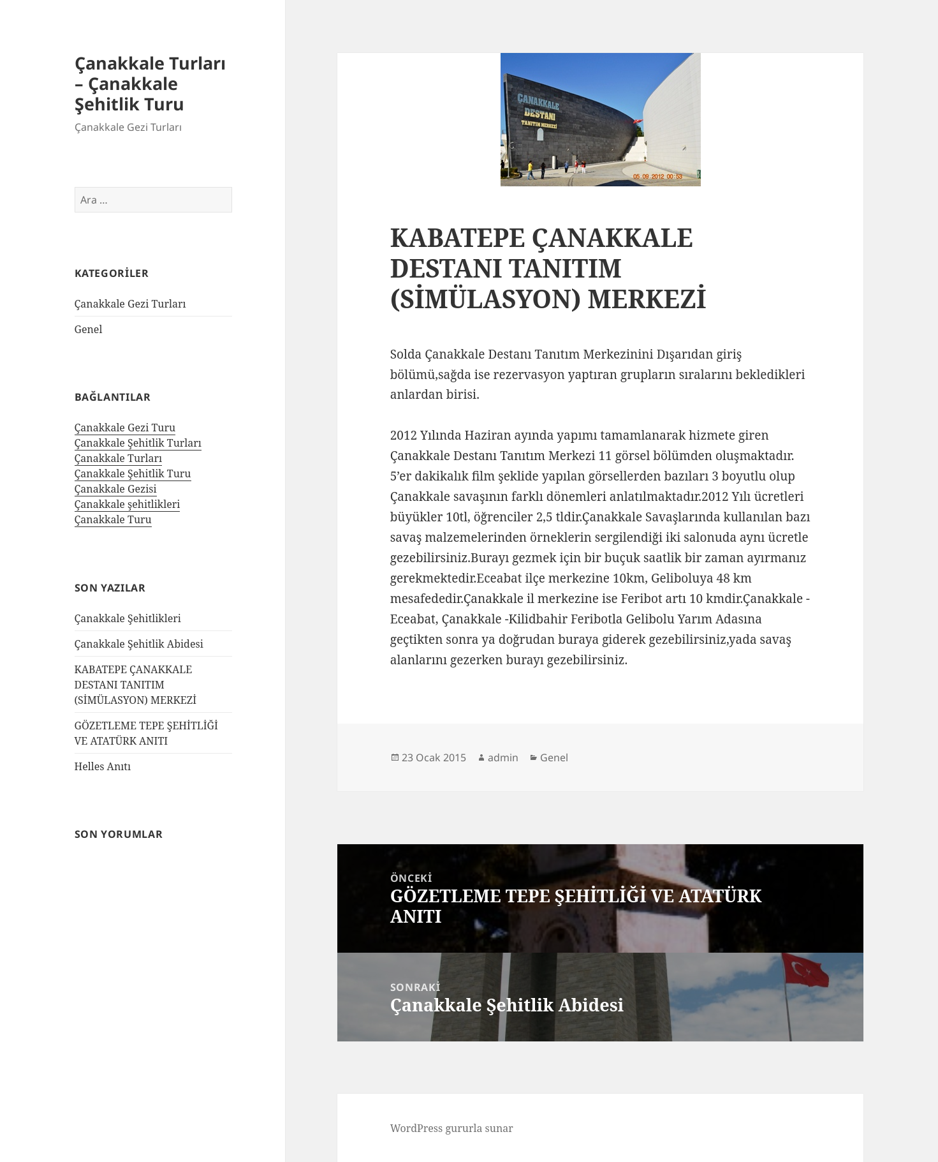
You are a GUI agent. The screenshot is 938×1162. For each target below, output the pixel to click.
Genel (89, 329)
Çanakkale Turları (119, 458)
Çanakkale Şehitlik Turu (133, 473)
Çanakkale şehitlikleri (127, 504)
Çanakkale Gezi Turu (125, 428)
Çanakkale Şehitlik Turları (138, 443)
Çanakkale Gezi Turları (130, 304)
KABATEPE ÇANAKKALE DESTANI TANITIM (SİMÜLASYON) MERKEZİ (136, 684)
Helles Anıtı (103, 766)
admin (503, 757)
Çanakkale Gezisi (116, 489)
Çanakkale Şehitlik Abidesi (139, 644)
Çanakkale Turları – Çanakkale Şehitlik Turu (150, 83)
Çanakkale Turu (113, 519)
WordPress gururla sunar (451, 1128)
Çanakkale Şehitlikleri (128, 618)
